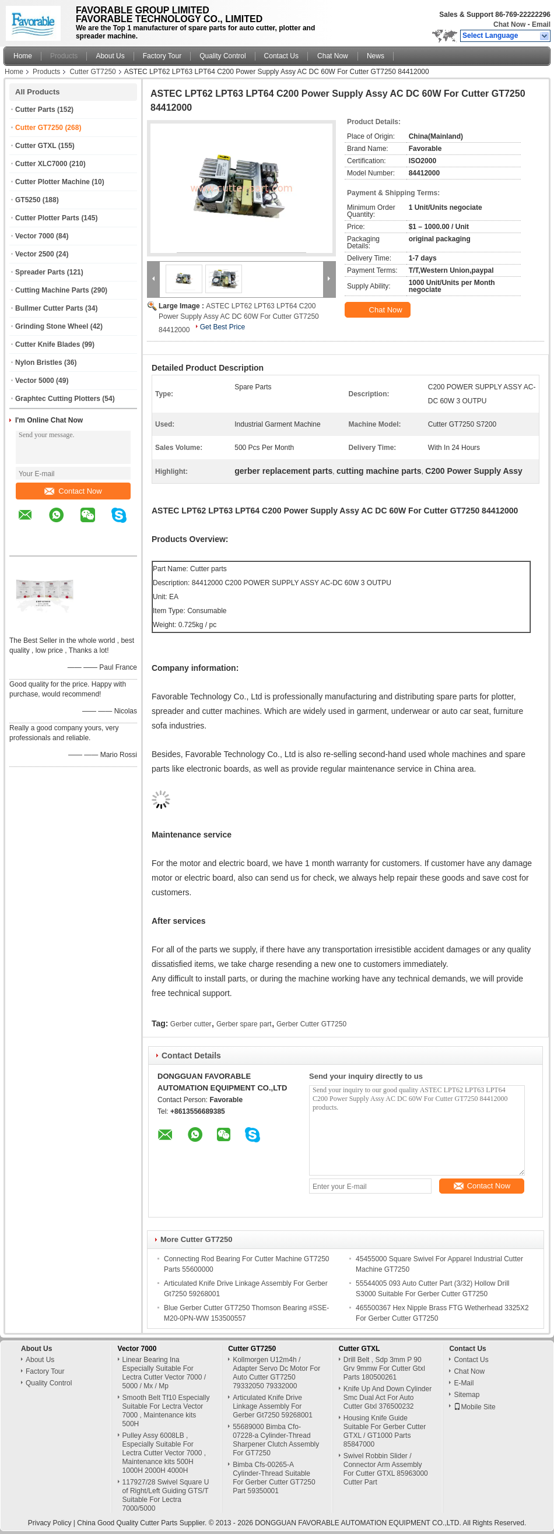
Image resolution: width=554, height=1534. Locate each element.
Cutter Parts (35, 109)
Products (64, 56)
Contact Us (281, 56)
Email (541, 24)
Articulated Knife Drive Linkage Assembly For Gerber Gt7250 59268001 (273, 1406)
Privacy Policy (50, 1523)
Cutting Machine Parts (52, 290)
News (375, 56)
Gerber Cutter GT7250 (311, 1024)
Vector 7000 (34, 236)
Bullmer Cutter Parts (49, 308)
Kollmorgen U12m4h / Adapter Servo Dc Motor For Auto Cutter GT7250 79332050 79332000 (276, 1373)
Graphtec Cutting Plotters (57, 399)
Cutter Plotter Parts (47, 218)
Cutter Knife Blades (47, 344)
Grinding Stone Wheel (51, 326)
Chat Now (509, 24)
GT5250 (27, 200)
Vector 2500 (34, 254)
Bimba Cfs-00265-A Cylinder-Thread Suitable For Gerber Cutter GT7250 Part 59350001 (274, 1478)
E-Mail (464, 1383)
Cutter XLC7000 (41, 164)
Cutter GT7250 (92, 72)
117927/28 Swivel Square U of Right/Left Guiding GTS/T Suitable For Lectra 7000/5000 (165, 1495)
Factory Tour (162, 56)
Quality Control (222, 56)
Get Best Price (222, 327)
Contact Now (72, 491)
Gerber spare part (244, 1024)
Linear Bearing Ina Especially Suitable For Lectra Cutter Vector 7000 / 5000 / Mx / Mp (164, 1373)
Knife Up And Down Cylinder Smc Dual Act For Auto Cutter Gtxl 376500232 (387, 1397)
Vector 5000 (34, 381)
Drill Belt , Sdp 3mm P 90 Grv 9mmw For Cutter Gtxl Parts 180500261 (384, 1368)
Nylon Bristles (38, 362)
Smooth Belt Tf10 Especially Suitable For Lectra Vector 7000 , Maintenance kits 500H (166, 1411)
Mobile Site (474, 1407)
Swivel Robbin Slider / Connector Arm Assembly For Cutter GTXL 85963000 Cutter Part (385, 1469)
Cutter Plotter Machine (52, 182)
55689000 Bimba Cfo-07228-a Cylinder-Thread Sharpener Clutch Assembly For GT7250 (276, 1440)
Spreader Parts (40, 272)
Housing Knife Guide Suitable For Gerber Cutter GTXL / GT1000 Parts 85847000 (384, 1431)
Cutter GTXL (35, 146)
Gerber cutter (191, 1024)
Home (22, 56)
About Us (110, 56)
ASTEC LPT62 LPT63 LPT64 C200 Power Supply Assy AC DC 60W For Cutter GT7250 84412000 (239, 318)
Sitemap (466, 1395)
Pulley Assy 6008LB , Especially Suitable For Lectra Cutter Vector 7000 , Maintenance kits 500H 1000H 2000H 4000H (164, 1453)
